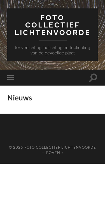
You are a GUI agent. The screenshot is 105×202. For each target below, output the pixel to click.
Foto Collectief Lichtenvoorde (53, 25)
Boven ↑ (54, 152)
